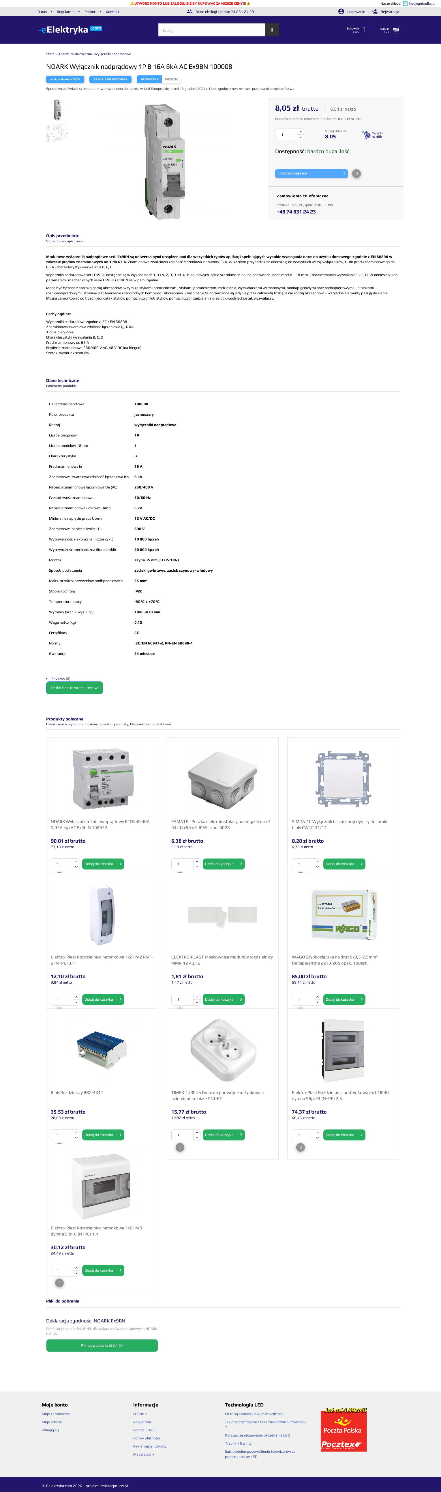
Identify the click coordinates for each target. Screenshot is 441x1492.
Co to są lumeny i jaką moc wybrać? (254, 1414)
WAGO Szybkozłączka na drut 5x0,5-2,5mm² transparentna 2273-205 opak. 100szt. (335, 959)
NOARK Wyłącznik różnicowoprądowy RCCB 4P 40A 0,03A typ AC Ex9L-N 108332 (100, 824)
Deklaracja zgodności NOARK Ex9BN (85, 1321)
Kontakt (112, 12)
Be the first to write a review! (74, 687)
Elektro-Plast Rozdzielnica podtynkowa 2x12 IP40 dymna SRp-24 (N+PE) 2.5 (340, 1095)
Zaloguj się (50, 1430)
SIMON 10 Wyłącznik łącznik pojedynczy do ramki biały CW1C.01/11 (339, 824)
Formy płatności (146, 1438)
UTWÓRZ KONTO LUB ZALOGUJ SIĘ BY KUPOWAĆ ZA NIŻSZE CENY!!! (190, 3)
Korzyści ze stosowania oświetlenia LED (257, 1435)
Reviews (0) (60, 679)
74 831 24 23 (242, 12)
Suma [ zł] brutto (336, 131)
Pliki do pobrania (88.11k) (102, 1345)
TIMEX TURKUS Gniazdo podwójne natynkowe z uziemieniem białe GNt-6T (217, 1095)
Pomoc (90, 12)
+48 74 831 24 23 (296, 212)
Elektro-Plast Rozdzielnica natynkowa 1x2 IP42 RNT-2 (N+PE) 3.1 (102, 959)
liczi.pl (123, 1486)
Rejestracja (385, 12)
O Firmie (140, 1414)
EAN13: (99, 79)
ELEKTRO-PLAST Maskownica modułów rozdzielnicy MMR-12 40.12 (222, 959)
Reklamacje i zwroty (149, 1446)
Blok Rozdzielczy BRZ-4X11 (77, 1092)
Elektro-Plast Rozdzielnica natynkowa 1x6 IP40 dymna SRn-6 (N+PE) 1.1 (96, 1230)
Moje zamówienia (56, 1414)
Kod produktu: (60, 79)
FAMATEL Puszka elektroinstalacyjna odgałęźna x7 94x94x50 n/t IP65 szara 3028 (220, 824)
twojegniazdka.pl (422, 3)
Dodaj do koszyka (103, 864)
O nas (42, 12)
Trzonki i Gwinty (238, 1443)
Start (50, 54)
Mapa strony (143, 1454)
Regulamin (65, 12)
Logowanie (352, 12)
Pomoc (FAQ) (144, 1430)
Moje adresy (52, 1422)
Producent (149, 79)
